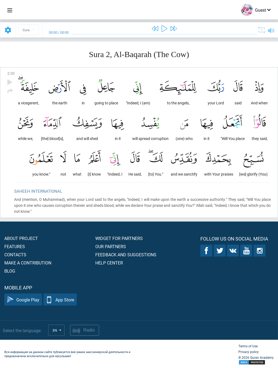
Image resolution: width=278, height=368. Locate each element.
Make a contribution (27, 263)
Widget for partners (119, 238)
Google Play (23, 299)
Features (14, 246)
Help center (109, 263)
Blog (9, 271)
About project (21, 238)
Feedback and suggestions (125, 254)
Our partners (110, 246)
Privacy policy (248, 352)
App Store (60, 299)
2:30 (11, 73)
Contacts (15, 254)
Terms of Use (248, 346)
